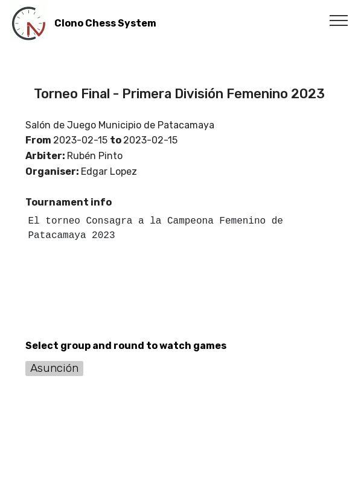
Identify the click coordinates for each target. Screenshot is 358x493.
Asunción (54, 368)
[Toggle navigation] (339, 19)
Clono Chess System (105, 23)
